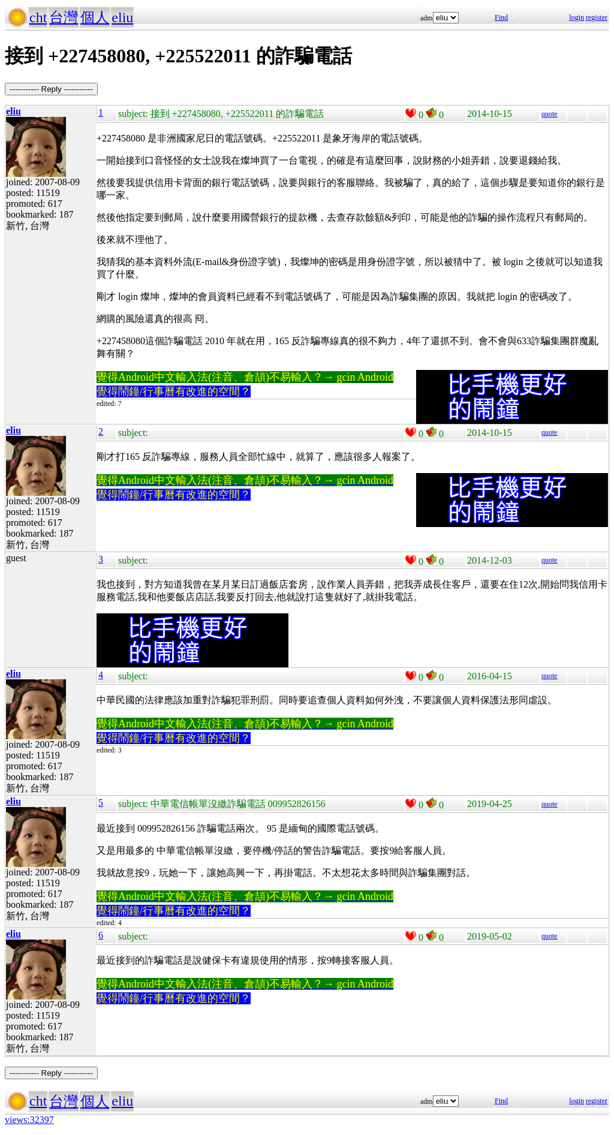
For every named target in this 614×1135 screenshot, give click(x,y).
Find (501, 17)
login (576, 17)
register (596, 17)
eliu (122, 17)
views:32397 (29, 1120)
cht (38, 17)
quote (549, 114)
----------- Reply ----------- (51, 89)
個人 (94, 17)
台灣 (63, 17)
